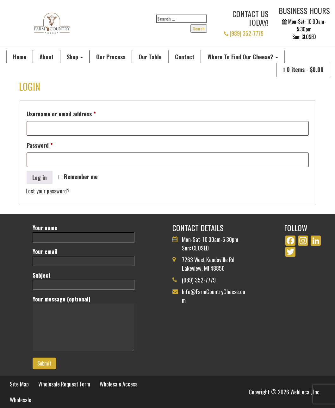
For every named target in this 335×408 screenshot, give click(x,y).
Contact (184, 57)
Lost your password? (48, 191)
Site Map (19, 384)
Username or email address (72, 113)
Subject (83, 279)
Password (50, 144)
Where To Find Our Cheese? (243, 57)
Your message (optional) (84, 324)
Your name (83, 232)
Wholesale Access (118, 384)
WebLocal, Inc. (305, 392)
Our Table (150, 57)
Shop (75, 57)
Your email (83, 256)
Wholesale (20, 400)
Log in (39, 177)
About (46, 57)
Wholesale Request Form (64, 384)
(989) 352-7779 (244, 33)
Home (19, 57)
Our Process (110, 57)
